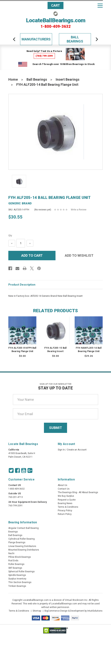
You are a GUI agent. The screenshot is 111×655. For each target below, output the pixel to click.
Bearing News (65, 503)
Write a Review (78, 209)
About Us (62, 485)
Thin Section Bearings (19, 582)
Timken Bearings (17, 586)
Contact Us (64, 488)
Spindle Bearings (17, 575)
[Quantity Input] (20, 243)
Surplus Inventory (17, 578)
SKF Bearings (15, 568)
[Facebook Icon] (17, 470)
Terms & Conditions (68, 507)
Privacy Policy (65, 510)
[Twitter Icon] (11, 470)
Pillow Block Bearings (19, 557)
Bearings (13, 531)
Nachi (11, 553)
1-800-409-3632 (56, 26)
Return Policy (65, 514)
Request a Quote (67, 499)
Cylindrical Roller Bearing (21, 539)
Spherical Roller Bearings (21, 571)
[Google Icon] (30, 470)
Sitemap (37, 610)
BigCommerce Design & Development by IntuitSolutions (73, 610)
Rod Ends (13, 560)
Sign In (61, 449)
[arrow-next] (97, 39)
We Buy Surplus (66, 496)
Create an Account (77, 449)
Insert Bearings (67, 79)
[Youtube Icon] (24, 470)
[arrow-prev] (14, 39)
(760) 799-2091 (44, 55)
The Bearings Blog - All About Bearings (78, 492)
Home (13, 79)
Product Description (21, 284)
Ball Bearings (75, 39)
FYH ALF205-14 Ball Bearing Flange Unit (47, 85)
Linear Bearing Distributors (22, 546)
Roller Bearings (16, 564)
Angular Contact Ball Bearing (23, 528)
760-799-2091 (15, 505)
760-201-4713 (15, 497)
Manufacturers (36, 39)
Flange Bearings (16, 542)
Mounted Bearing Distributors (23, 549)
